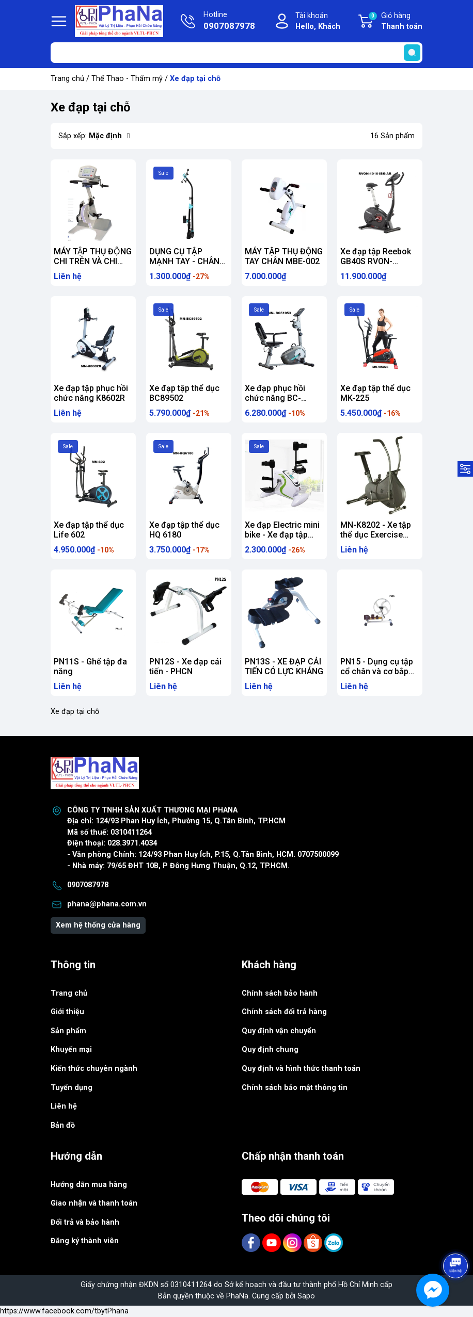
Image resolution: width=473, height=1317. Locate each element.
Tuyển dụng (71, 1087)
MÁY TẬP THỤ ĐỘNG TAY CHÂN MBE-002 (284, 256)
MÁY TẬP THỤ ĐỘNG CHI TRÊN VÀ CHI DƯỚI (93, 261)
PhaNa (237, 1296)
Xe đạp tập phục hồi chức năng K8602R (91, 393)
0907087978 (87, 885)
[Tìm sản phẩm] (236, 52)
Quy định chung (270, 1049)
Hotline (229, 21)
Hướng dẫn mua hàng (89, 1184)
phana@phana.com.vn (107, 904)
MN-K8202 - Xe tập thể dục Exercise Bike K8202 (375, 534)
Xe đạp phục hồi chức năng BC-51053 (275, 398)
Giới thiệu (67, 1011)
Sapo (306, 1296)
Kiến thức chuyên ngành (94, 1068)
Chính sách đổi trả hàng (284, 1011)
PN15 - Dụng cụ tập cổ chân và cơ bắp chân (376, 671)
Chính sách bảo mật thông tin (295, 1087)
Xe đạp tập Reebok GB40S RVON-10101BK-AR (375, 261)
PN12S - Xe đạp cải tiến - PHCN (185, 666)
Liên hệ (64, 1106)
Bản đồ (63, 1125)
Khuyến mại (71, 1049)
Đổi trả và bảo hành (85, 1222)
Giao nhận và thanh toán (94, 1203)
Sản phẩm (68, 1031)
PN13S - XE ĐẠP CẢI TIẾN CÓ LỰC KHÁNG (284, 666)
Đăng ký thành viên (85, 1241)
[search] (412, 52)
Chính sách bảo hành (280, 993)
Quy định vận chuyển (279, 1031)
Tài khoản (317, 21)
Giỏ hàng (395, 21)
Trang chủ (67, 78)
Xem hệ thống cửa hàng (98, 925)
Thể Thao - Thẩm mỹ (127, 78)
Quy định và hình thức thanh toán (301, 1068)
